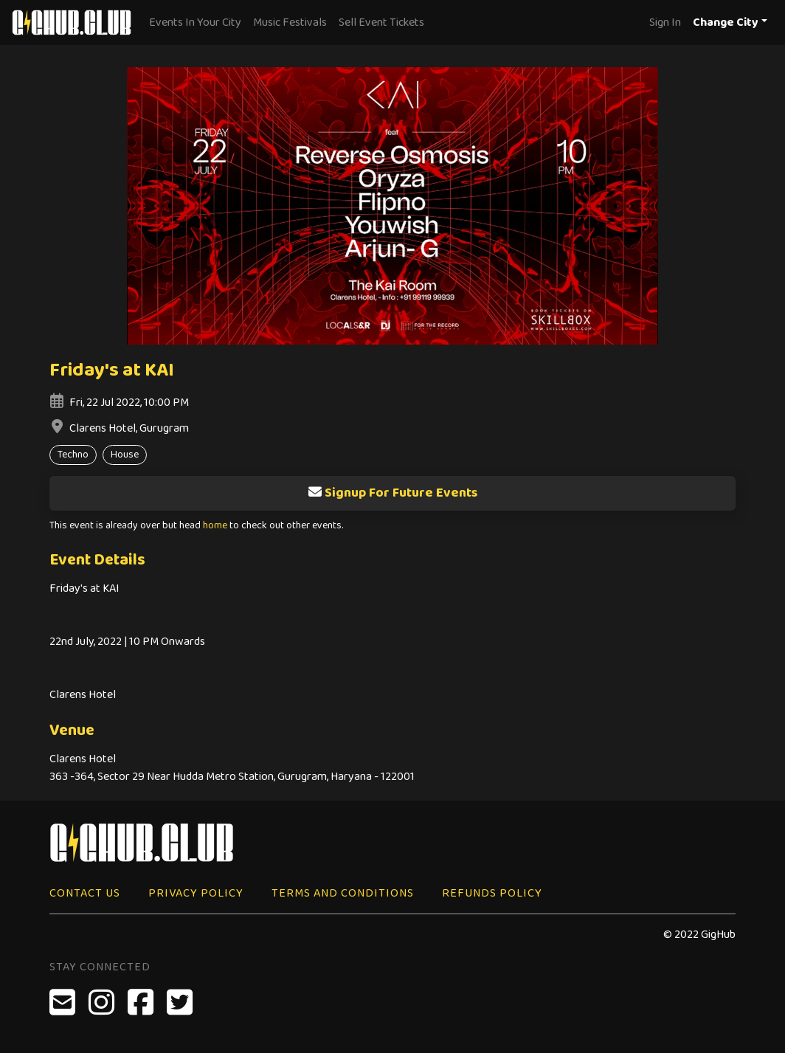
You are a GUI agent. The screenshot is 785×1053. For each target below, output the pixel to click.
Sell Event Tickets (381, 22)
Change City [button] (725, 22)
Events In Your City (195, 22)
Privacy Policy (195, 893)
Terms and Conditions (343, 893)
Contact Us (84, 893)
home (215, 526)
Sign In (665, 22)
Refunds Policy (492, 893)
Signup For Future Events (392, 493)
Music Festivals (290, 22)
